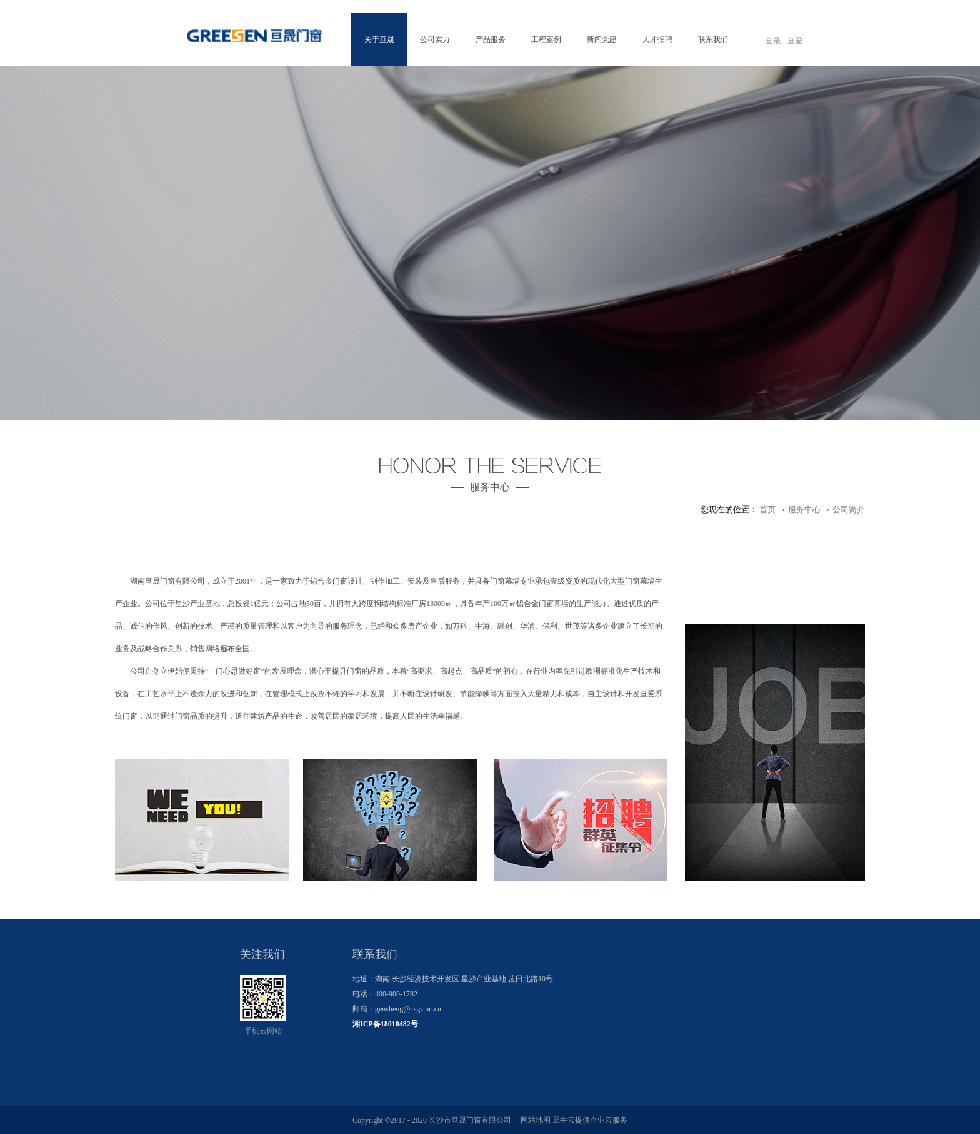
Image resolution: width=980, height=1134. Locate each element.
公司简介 (848, 509)
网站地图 (534, 1120)
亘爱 (795, 40)
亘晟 (773, 40)
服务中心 (804, 509)
